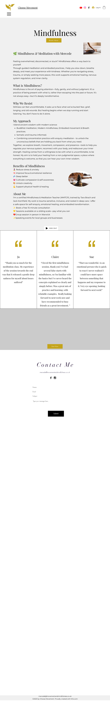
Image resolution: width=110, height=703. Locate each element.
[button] (104, 7)
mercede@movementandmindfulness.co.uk (55, 372)
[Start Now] (55, 346)
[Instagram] (84, 7)
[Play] (47, 228)
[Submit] (56, 414)
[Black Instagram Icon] (55, 377)
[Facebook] (88, 7)
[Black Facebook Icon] (50, 377)
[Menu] (9, 14)
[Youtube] (80, 7)
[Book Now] (53, 40)
